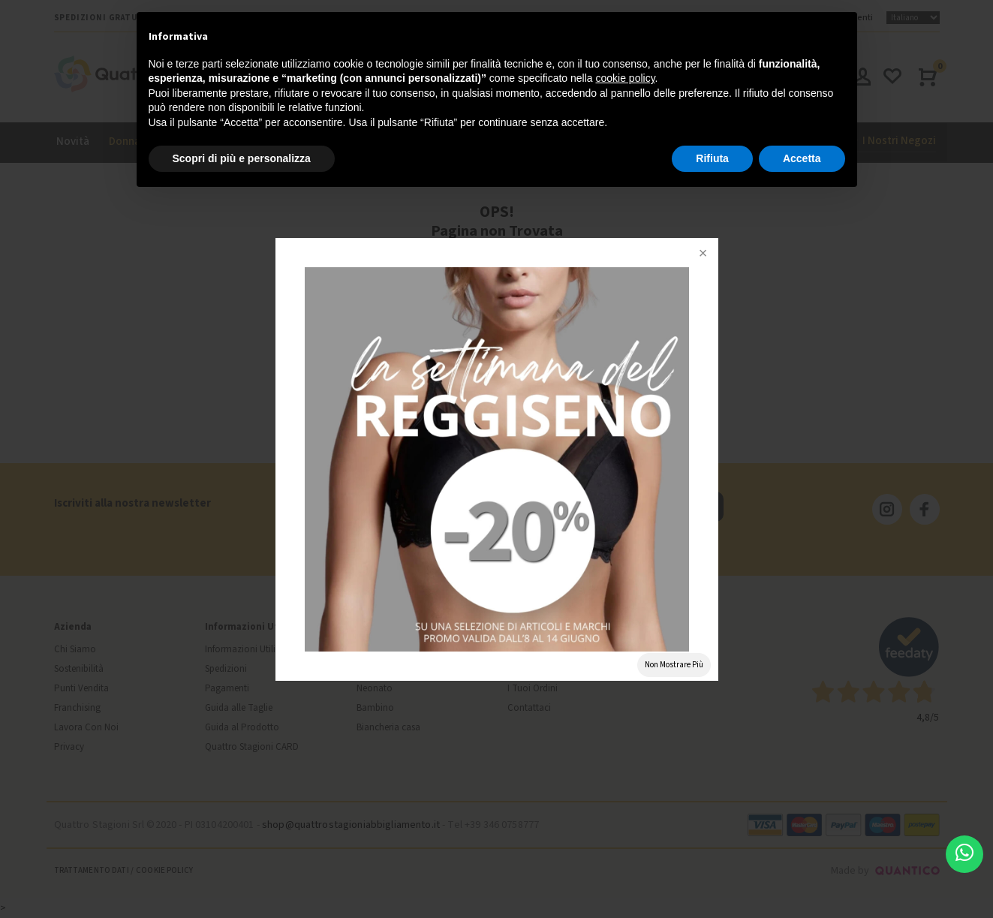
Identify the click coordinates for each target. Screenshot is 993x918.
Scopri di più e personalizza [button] (242, 158)
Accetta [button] (802, 158)
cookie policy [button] (624, 78)
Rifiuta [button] (712, 158)
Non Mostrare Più (674, 664)
